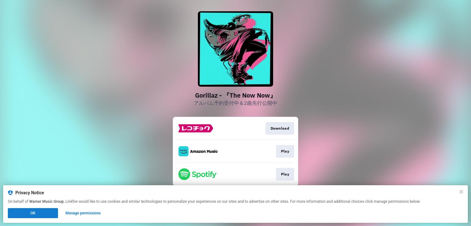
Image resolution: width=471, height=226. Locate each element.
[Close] (461, 192)
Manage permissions (83, 213)
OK (32, 213)
